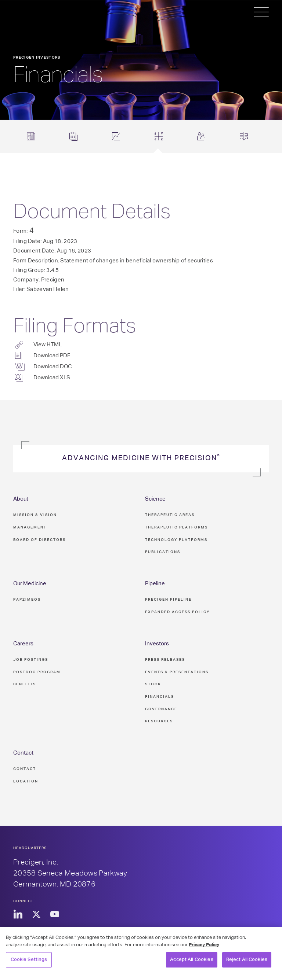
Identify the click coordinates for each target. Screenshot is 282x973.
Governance (161, 709)
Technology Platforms (176, 540)
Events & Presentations (177, 672)
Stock (153, 684)
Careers (23, 643)
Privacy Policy (204, 948)
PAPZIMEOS (27, 599)
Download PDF (51, 355)
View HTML (47, 344)
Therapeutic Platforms (176, 527)
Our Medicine (29, 583)
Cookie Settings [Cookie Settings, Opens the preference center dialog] (29, 963)
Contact (23, 753)
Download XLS (51, 377)
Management (30, 527)
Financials (159, 697)
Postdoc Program (37, 672)
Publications (162, 552)
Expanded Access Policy (177, 612)
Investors (157, 643)
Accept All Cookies (191, 963)
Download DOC (52, 366)
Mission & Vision (35, 515)
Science (155, 499)
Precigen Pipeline (168, 599)
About (20, 499)
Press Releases (165, 659)
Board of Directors (39, 540)
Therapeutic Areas (170, 515)
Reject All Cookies (246, 963)
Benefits (24, 684)
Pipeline (155, 583)
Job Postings (30, 659)
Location (25, 781)
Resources (159, 721)
